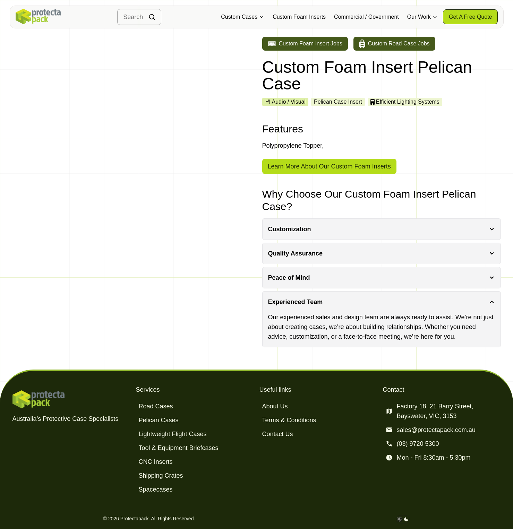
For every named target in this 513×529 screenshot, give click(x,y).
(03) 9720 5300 (418, 443)
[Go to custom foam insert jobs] (305, 44)
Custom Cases (242, 17)
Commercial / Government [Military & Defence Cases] (366, 17)
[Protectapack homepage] (71, 399)
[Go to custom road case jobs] (394, 44)
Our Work (422, 17)
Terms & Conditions (289, 420)
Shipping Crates (161, 475)
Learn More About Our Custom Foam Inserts (329, 166)
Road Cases (156, 406)
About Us (275, 406)
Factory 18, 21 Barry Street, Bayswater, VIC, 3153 (435, 411)
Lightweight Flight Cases (173, 434)
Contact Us (277, 434)
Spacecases (156, 489)
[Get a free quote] (470, 17)
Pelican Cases (159, 420)
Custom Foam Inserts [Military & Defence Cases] (299, 17)
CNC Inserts (156, 461)
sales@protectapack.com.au (436, 429)
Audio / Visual (285, 102)
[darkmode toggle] (403, 519)
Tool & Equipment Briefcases (179, 447)
